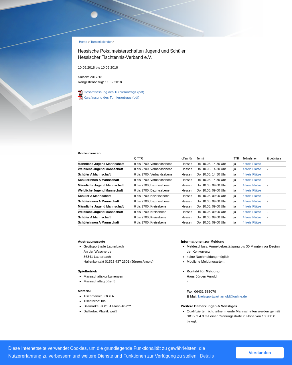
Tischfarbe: (92, 301)
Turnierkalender (101, 41)
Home (83, 41)
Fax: (190, 292)
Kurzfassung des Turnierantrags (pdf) (111, 97)
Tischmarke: (93, 296)
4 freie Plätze (252, 163)
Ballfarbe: (91, 311)
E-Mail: (192, 296)
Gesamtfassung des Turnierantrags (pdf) (114, 92)
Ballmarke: (92, 306)
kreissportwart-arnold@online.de (222, 296)
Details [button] (207, 356)
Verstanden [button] (260, 352)
